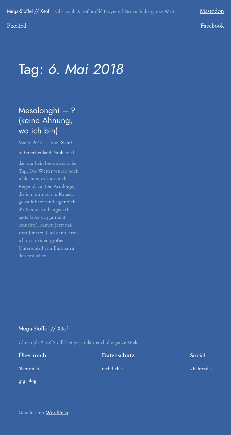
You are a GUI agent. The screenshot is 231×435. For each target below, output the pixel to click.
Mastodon (212, 11)
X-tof (66, 142)
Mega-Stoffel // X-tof (28, 11)
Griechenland (37, 152)
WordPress (57, 412)
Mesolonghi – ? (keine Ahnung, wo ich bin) (46, 120)
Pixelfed (16, 26)
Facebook (212, 26)
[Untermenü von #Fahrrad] (211, 368)
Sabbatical (64, 152)
